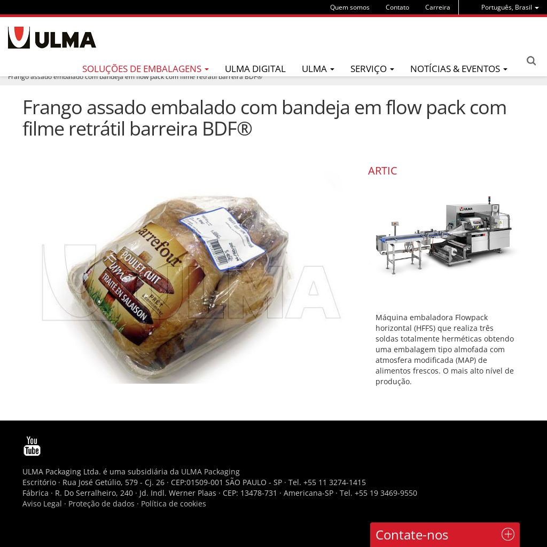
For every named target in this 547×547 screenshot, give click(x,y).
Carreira (437, 7)
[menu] (510, 7)
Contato (397, 7)
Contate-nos (412, 534)
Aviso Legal (42, 503)
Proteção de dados (102, 503)
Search (531, 61)
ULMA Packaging (210, 471)
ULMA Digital (255, 68)
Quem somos (350, 7)
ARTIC (382, 170)
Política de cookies (173, 503)
